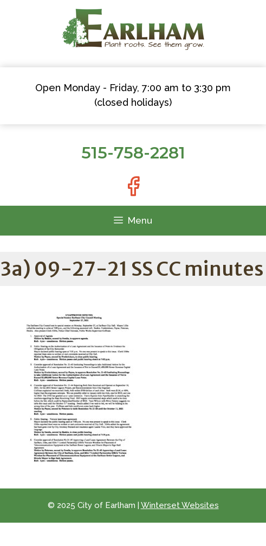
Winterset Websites (180, 505)
